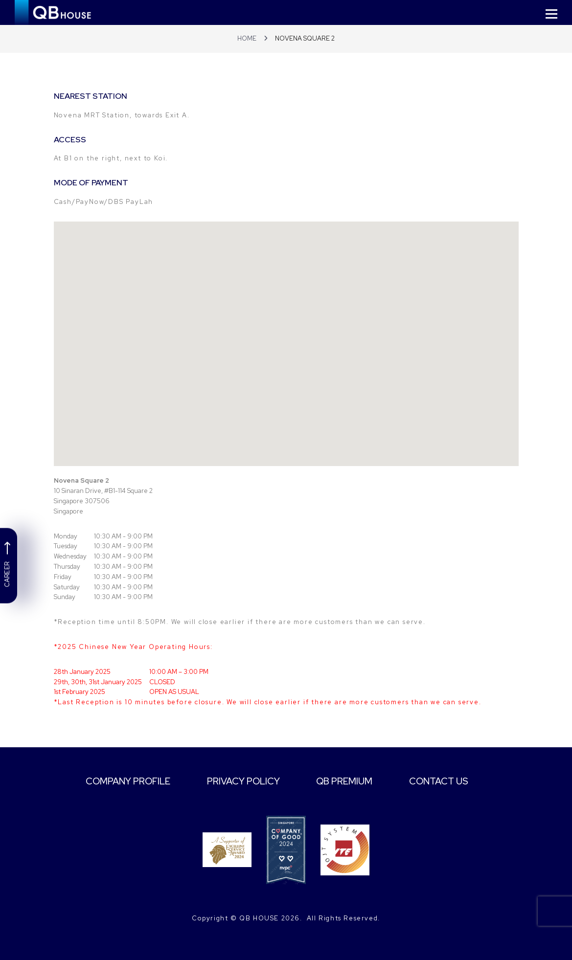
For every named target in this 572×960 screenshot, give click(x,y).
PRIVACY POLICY (243, 781)
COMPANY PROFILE (122, 781)
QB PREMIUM (349, 781)
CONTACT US (447, 781)
